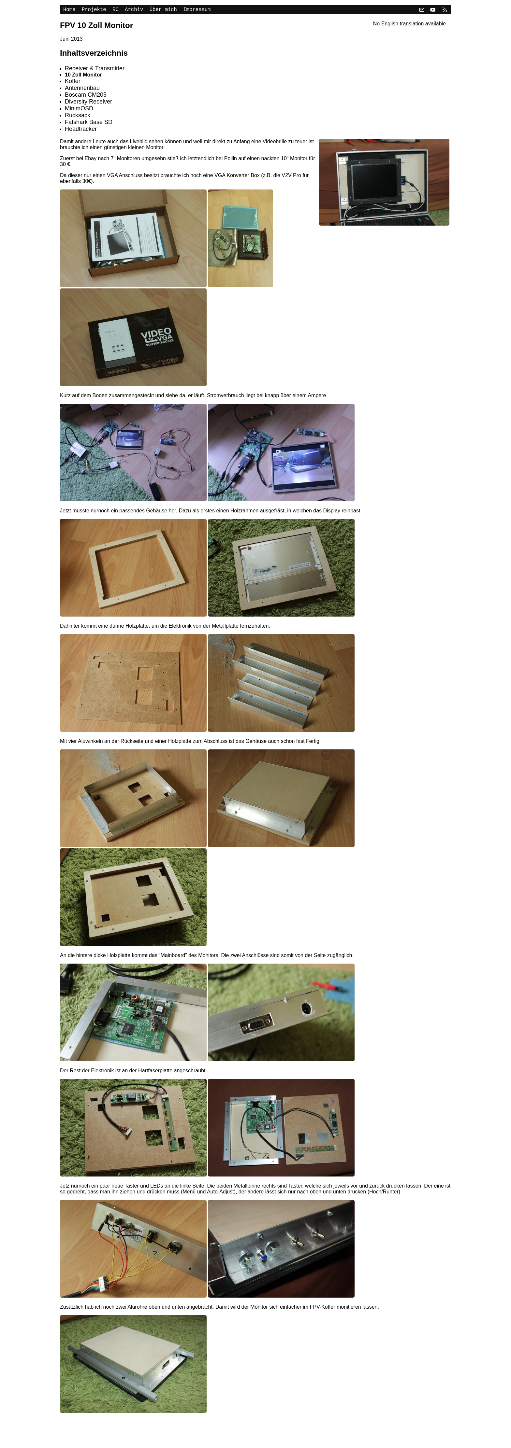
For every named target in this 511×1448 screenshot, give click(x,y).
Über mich (163, 10)
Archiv (134, 10)
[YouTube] (433, 10)
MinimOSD (79, 109)
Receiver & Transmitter (94, 69)
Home (69, 10)
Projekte (94, 10)
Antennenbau (82, 89)
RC (115, 10)
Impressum (197, 10)
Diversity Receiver (88, 103)
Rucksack (77, 116)
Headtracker (81, 130)
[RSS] (444, 10)
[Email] (422, 10)
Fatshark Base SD (88, 123)
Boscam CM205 (86, 96)
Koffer (72, 82)
